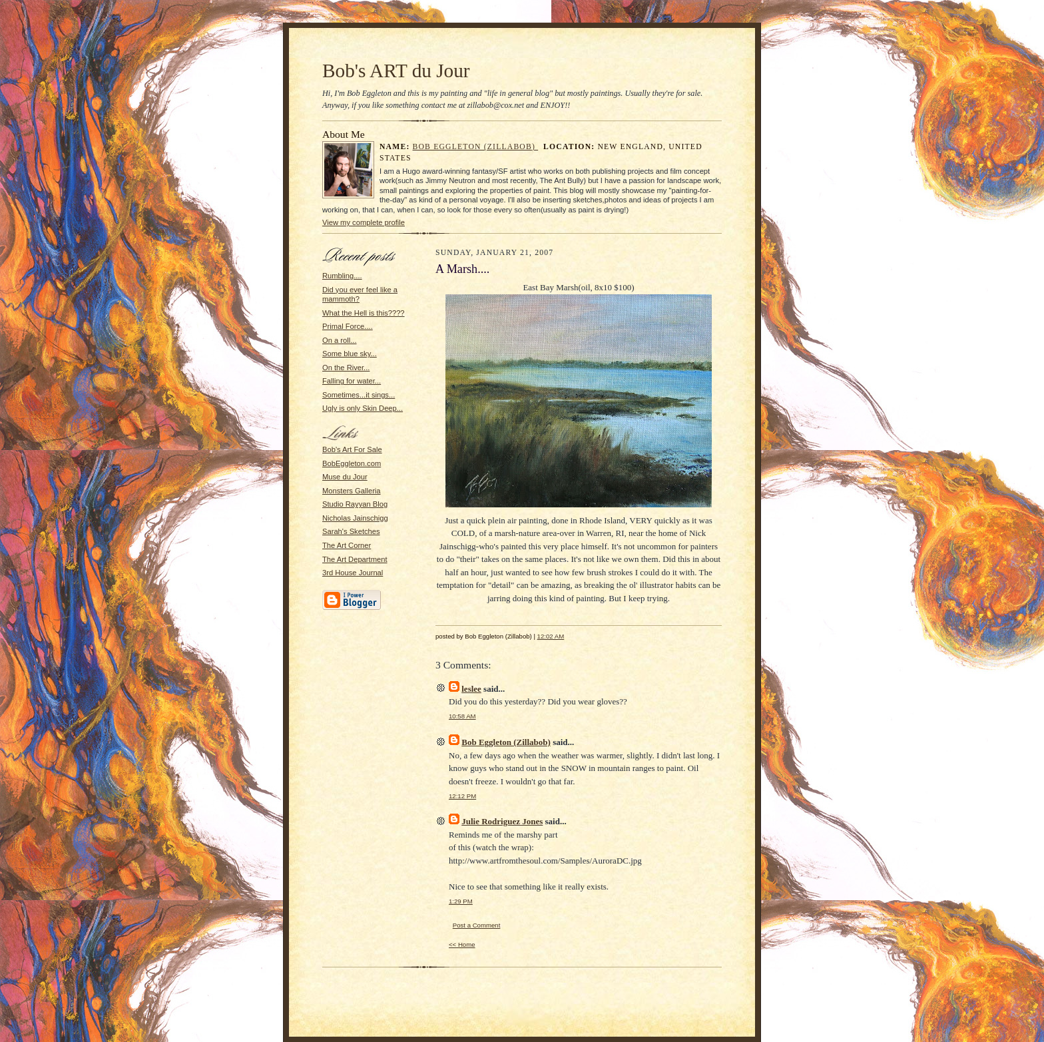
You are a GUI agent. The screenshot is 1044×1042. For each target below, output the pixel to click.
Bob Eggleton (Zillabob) (476, 146)
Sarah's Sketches (351, 531)
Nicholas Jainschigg (355, 518)
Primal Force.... (347, 326)
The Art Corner (346, 545)
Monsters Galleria (351, 491)
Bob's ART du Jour (396, 70)
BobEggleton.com (351, 463)
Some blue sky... (349, 354)
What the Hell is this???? (363, 313)
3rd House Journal (352, 573)
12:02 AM (551, 636)
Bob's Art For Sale (352, 449)
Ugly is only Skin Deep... (362, 408)
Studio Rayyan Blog (355, 504)
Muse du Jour (345, 477)
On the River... (346, 368)
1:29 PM (461, 901)
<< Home (462, 944)
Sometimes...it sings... (358, 395)
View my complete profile (363, 222)
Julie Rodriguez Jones (502, 821)
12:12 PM (462, 796)
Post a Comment (477, 925)
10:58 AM (462, 716)
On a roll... (339, 340)
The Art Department (355, 559)
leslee (471, 689)
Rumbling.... (342, 276)
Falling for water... (351, 381)
